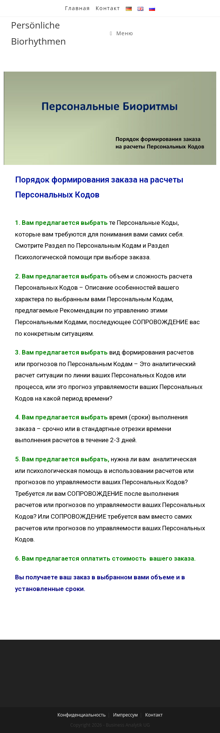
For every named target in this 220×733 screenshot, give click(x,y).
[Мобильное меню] (121, 33)
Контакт (108, 8)
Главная (77, 8)
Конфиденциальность (81, 715)
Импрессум (125, 715)
